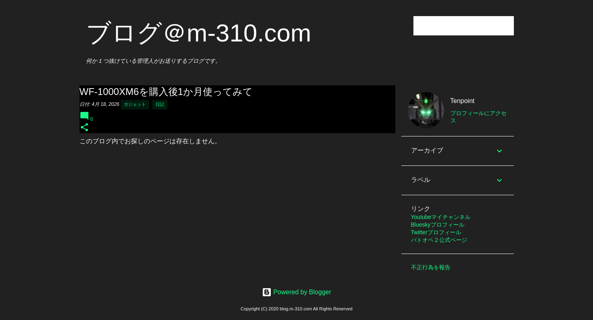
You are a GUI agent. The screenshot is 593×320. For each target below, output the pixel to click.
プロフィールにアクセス (478, 117)
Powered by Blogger (296, 292)
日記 (159, 104)
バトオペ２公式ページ (439, 240)
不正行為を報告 (430, 267)
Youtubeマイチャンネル (441, 217)
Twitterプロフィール (436, 232)
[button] (84, 127)
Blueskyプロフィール (437, 224)
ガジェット (135, 104)
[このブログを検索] (471, 25)
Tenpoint (462, 100)
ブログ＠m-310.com (198, 33)
